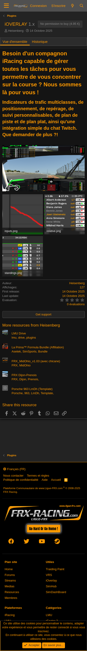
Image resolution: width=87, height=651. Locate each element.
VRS (49, 575)
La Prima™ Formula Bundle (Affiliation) (38, 347)
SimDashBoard (56, 592)
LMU (49, 615)
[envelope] (72, 542)
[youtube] (42, 542)
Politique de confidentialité (20, 479)
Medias (9, 586)
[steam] (57, 542)
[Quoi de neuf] (72, 5)
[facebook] (11, 542)
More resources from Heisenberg (31, 325)
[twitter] (26, 542)
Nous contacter (13, 475)
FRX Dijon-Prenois (24, 375)
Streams (10, 580)
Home (9, 569)
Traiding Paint (55, 569)
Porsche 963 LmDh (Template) (32, 389)
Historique (40, 42)
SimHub (51, 586)
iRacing (10, 615)
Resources (12, 592)
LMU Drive (19, 333)
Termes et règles (38, 475)
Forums (10, 575)
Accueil (56, 479)
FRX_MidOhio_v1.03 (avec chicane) (36, 361)
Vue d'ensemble (15, 42)
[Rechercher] (81, 5)
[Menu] (6, 6)
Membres (11, 598)
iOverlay (51, 580)
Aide (45, 479)
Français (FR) (14, 469)
